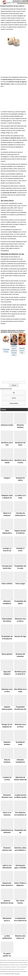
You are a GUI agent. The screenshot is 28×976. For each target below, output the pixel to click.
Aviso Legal (17, 973)
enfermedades (14, 403)
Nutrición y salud (20, 1)
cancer (14, 398)
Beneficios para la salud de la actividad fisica (14, 350)
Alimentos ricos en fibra (22, 350)
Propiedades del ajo (6, 350)
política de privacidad (10, 973)
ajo (14, 392)
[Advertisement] (13, 63)
